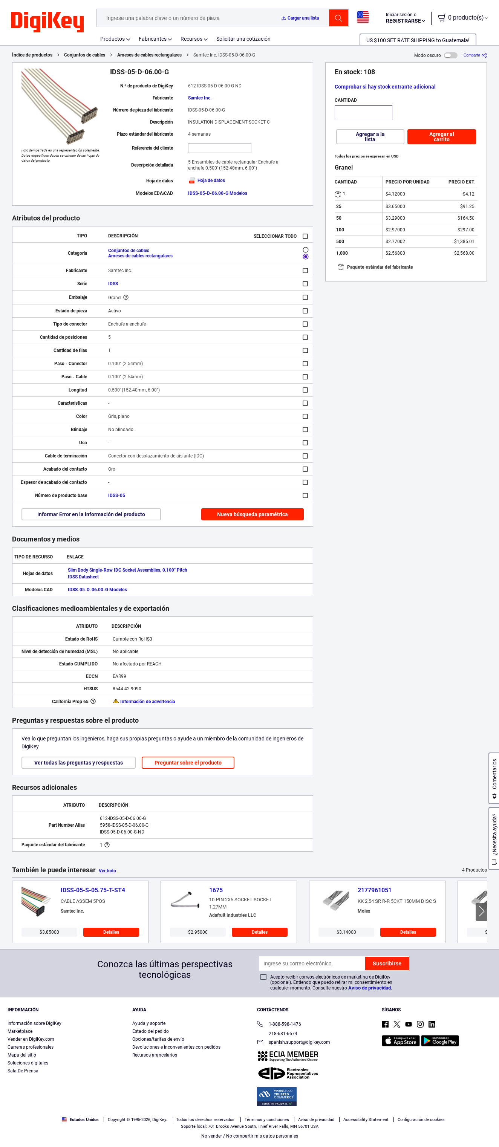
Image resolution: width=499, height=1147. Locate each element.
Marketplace (20, 1031)
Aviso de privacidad (369, 988)
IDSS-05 (116, 495)
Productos (112, 39)
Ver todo (107, 870)
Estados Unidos (80, 1119)
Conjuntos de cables (84, 55)
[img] (47, 22)
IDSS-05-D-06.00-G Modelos (217, 193)
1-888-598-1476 (279, 1024)
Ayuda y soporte (148, 1023)
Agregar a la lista (370, 136)
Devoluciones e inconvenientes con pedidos (176, 1047)
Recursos (191, 39)
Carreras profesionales (31, 1047)
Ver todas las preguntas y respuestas (78, 763)
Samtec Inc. (199, 98)
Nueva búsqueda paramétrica (252, 514)
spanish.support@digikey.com (293, 1042)
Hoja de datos (206, 180)
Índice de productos (32, 55)
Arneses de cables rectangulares (149, 55)
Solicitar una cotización (243, 39)
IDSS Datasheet (83, 577)
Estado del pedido (150, 1031)
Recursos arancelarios (154, 1055)
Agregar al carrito (441, 136)
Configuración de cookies (421, 1119)
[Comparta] (475, 55)
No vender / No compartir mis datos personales (249, 1136)
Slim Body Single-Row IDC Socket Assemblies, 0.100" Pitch (127, 570)
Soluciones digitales (28, 1063)
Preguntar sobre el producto (188, 763)
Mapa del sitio (22, 1055)
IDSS (113, 283)
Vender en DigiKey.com (31, 1039)
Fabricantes (153, 39)
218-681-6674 (277, 1033)
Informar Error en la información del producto (91, 514)
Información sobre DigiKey (34, 1023)
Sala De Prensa (23, 1071)
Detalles (111, 932)
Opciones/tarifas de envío (158, 1039)
